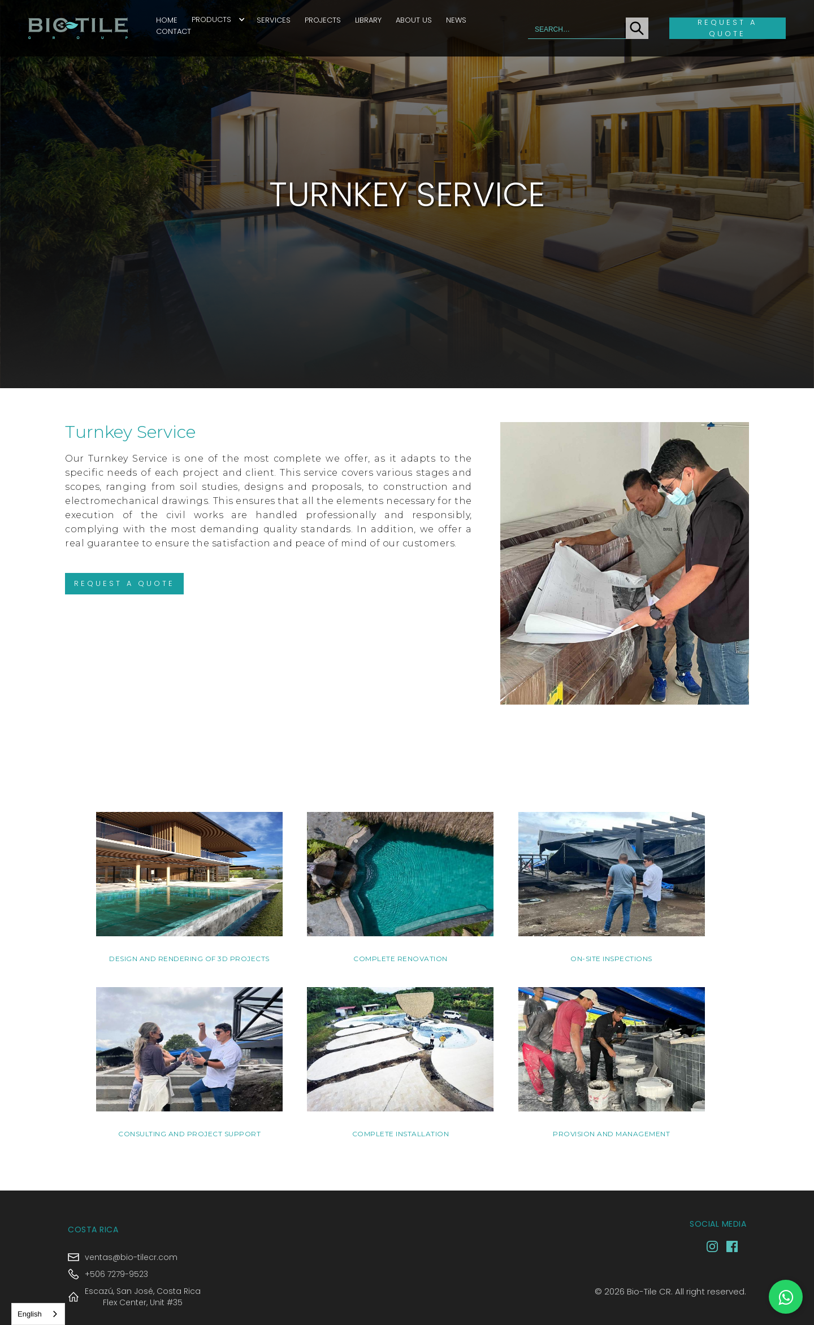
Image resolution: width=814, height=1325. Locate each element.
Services (274, 20)
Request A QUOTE (124, 583)
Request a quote (727, 28)
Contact (173, 31)
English (30, 1314)
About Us (414, 20)
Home (166, 20)
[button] (218, 19)
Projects (323, 20)
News (456, 20)
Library (368, 20)
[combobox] (38, 1314)
